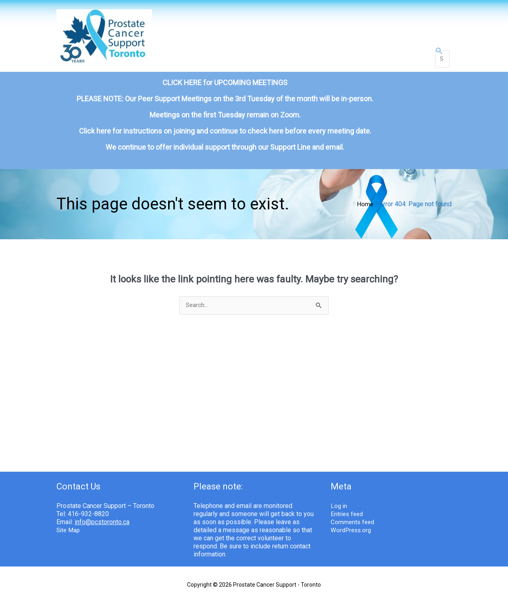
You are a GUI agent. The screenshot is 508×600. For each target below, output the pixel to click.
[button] (439, 48)
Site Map (69, 519)
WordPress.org (352, 519)
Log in (339, 495)
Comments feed (353, 511)
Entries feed (348, 503)
